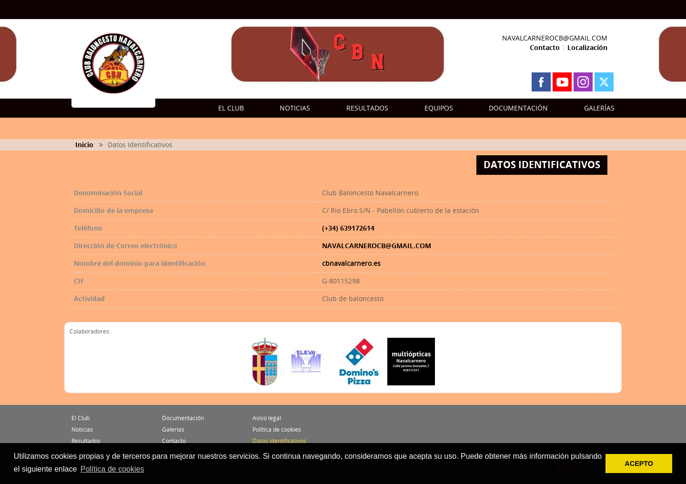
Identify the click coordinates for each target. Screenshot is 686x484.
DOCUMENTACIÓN (518, 107)
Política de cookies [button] (112, 469)
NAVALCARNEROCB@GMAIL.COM (554, 37)
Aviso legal (266, 418)
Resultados (86, 441)
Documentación (183, 418)
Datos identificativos (279, 441)
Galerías (173, 429)
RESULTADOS (367, 107)
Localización (587, 47)
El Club (80, 418)
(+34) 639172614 (348, 227)
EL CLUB (231, 107)
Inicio (84, 144)
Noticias (82, 429)
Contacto (545, 47)
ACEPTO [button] (639, 463)
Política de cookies (276, 429)
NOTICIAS (295, 107)
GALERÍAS (599, 107)
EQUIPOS (438, 107)
